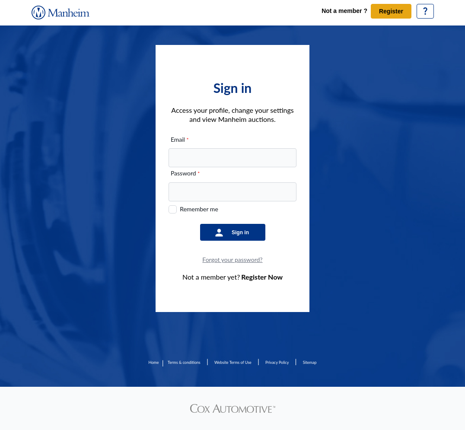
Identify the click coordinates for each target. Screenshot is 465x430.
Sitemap (310, 362)
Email (180, 139)
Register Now (262, 277)
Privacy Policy (277, 362)
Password (185, 173)
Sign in (240, 232)
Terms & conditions (184, 362)
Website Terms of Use (233, 362)
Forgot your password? (232, 259)
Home (153, 362)
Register (391, 11)
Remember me (199, 209)
